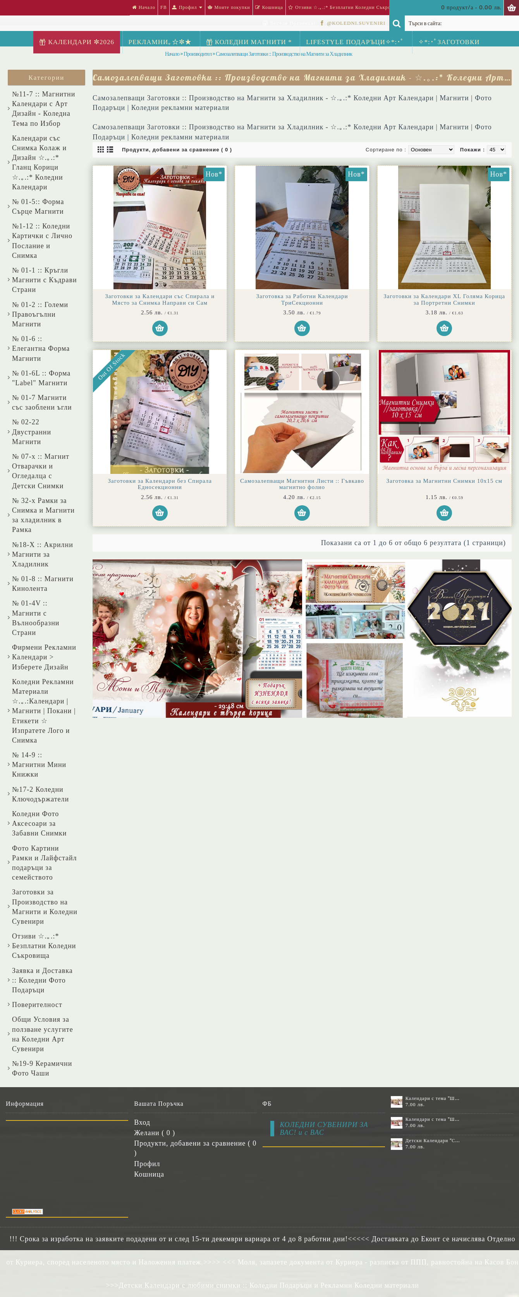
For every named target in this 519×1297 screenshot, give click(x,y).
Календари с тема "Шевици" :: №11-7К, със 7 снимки (433, 1119)
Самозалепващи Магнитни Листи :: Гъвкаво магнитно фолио (302, 484)
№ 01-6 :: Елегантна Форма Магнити (41, 348)
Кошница (149, 1174)
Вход (142, 1122)
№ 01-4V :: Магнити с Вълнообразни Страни (35, 617)
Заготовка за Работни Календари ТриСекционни (302, 299)
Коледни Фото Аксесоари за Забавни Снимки (39, 823)
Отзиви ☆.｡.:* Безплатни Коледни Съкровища (44, 945)
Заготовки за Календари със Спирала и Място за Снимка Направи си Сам (160, 299)
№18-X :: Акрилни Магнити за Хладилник (42, 554)
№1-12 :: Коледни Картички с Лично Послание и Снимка (42, 240)
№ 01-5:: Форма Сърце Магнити (38, 206)
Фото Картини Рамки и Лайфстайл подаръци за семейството (44, 863)
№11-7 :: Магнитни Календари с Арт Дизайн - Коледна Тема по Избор (43, 108)
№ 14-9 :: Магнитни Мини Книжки (39, 764)
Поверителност (37, 1005)
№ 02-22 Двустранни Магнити (31, 431)
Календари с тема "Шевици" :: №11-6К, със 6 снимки (433, 1098)
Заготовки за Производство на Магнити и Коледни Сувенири (44, 906)
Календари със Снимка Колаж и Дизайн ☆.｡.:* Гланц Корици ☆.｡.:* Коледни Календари (39, 162)
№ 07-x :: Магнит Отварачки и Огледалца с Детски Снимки (40, 471)
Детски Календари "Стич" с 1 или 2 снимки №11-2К (433, 1140)
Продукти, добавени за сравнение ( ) (195, 1148)
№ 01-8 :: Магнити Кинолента (43, 583)
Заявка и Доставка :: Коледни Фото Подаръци (42, 980)
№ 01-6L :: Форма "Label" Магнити (41, 378)
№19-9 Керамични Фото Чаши (42, 1068)
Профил (147, 1164)
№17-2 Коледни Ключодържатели (40, 794)
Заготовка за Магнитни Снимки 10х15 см (445, 481)
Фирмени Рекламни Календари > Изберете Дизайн (44, 657)
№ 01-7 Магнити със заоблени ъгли (42, 402)
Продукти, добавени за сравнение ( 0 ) (177, 150)
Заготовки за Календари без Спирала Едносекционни (159, 484)
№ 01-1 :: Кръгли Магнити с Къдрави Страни (44, 279)
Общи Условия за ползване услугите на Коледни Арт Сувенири (42, 1034)
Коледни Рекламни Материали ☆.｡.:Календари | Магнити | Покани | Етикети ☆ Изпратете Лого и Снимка (44, 711)
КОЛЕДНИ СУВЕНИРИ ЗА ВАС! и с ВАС (324, 1128)
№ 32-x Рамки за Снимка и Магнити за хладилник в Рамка (43, 515)
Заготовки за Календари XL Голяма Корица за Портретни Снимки (444, 299)
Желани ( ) (154, 1133)
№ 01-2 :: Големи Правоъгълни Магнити (40, 314)
